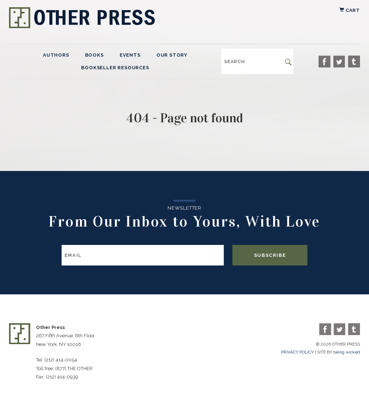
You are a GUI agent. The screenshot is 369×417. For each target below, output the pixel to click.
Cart (349, 10)
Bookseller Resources (115, 67)
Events (130, 55)
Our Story (171, 55)
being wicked (346, 352)
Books (94, 55)
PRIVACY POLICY (297, 352)
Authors (56, 55)
